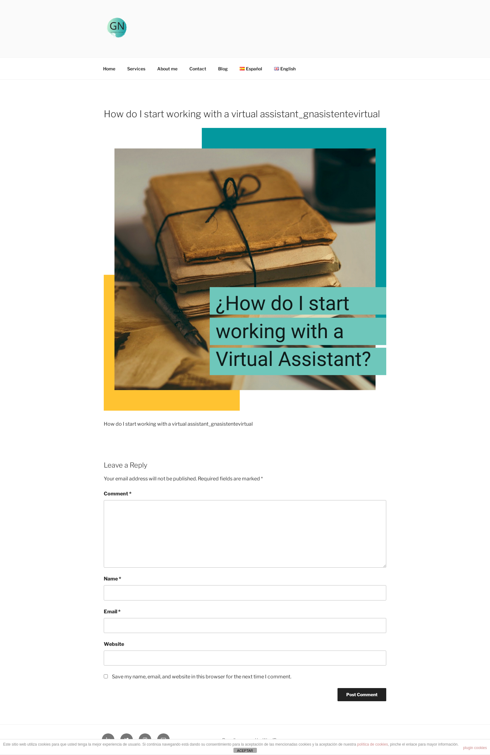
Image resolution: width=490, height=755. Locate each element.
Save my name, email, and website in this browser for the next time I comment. (201, 677)
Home (109, 68)
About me (167, 68)
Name (112, 579)
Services (136, 68)
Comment (118, 494)
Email (112, 612)
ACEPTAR (245, 750)
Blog (223, 68)
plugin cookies (475, 748)
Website (114, 644)
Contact (197, 68)
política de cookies (372, 744)
